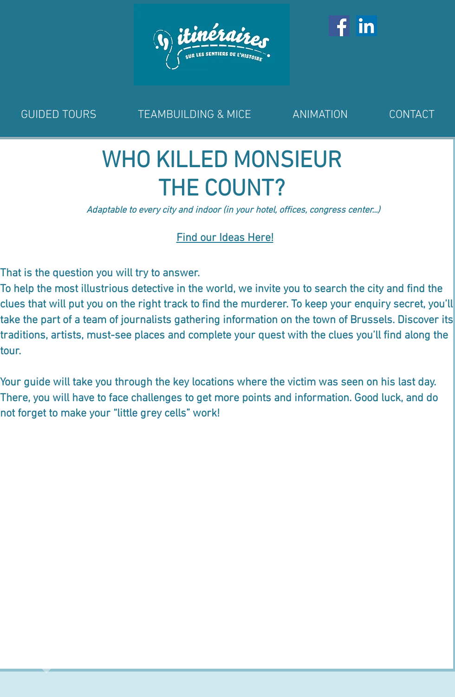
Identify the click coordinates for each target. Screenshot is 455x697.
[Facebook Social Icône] (339, 25)
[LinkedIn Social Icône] (366, 25)
